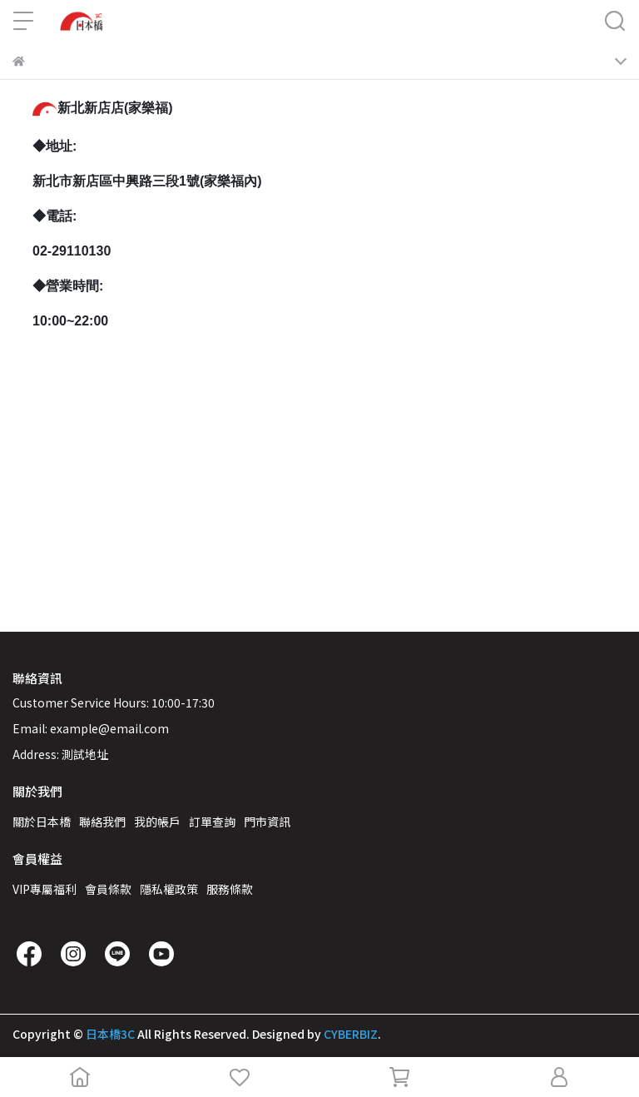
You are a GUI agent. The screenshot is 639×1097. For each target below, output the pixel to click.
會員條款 (108, 889)
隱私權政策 (169, 889)
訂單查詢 (212, 821)
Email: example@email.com (90, 728)
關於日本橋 (41, 821)
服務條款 (229, 889)
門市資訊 (267, 821)
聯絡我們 (102, 821)
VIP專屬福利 (44, 889)
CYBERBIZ (351, 1033)
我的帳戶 (157, 821)
